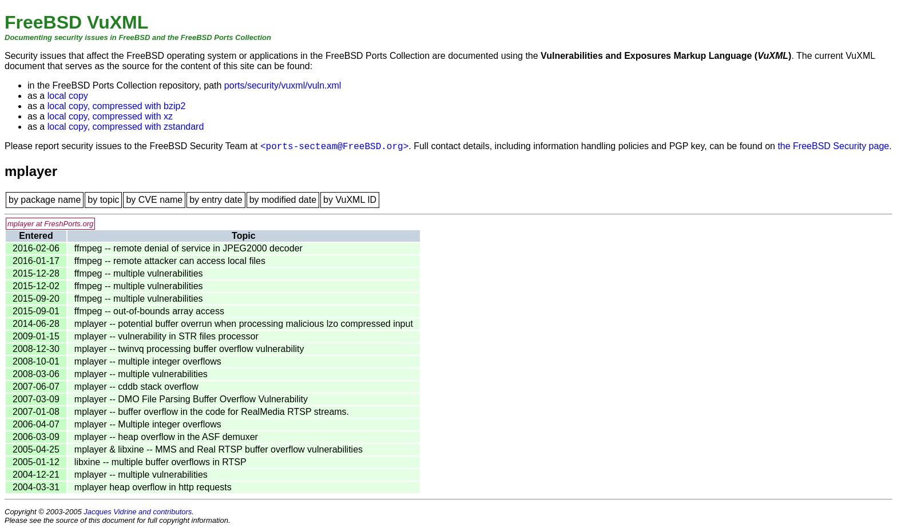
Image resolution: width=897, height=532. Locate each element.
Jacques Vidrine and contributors (138, 511)
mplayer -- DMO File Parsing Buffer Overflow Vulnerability (191, 399)
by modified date (282, 200)
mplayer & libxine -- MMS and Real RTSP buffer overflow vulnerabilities (218, 449)
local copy (67, 96)
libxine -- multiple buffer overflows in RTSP (160, 462)
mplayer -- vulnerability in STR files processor (166, 336)
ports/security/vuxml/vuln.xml (283, 85)
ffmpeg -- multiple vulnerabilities (138, 273)
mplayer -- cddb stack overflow (136, 386)
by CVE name (154, 200)
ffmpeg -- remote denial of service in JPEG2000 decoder (188, 248)
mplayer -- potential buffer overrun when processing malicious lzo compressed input (243, 324)
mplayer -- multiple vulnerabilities (141, 374)
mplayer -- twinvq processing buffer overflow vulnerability (189, 349)
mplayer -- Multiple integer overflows (147, 424)
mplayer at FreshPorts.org (50, 223)
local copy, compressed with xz (110, 116)
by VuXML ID (349, 200)
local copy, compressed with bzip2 (116, 106)
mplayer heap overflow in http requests (153, 487)
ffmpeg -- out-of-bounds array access (149, 311)
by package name (45, 200)
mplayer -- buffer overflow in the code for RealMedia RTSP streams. (211, 412)
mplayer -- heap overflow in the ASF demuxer (166, 437)
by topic (103, 200)
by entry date (216, 200)
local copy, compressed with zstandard (125, 126)
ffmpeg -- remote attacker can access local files (169, 261)
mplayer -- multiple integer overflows (147, 361)
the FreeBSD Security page (833, 146)
